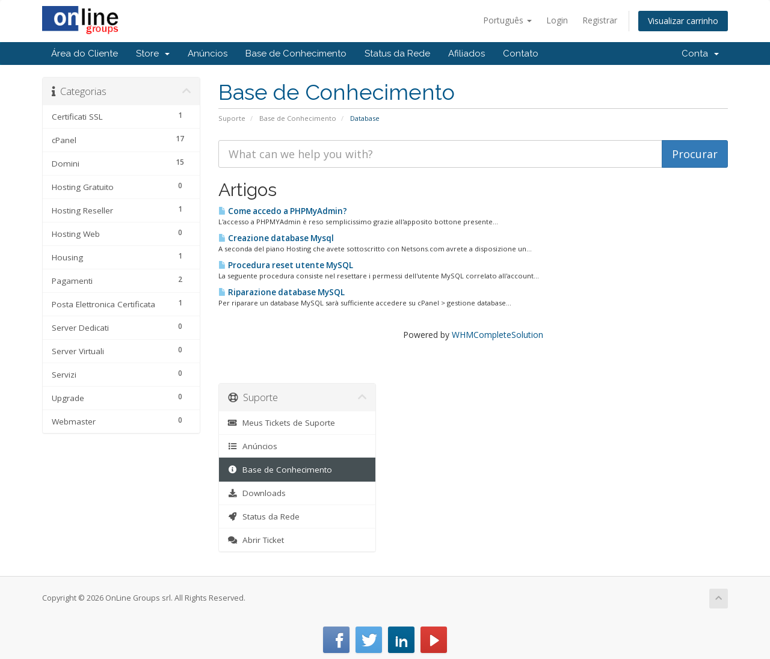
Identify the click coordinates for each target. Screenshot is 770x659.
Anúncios (207, 53)
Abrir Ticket (256, 540)
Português (507, 20)
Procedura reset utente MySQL (285, 265)
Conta (700, 53)
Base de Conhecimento (295, 53)
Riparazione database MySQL (281, 292)
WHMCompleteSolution (497, 334)
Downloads (257, 493)
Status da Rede (397, 53)
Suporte (231, 118)
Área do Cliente (84, 53)
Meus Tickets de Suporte (282, 422)
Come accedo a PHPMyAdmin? (282, 211)
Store (153, 53)
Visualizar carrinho (683, 20)
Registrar (599, 20)
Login (557, 20)
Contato (520, 53)
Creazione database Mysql (276, 238)
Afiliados (466, 53)
